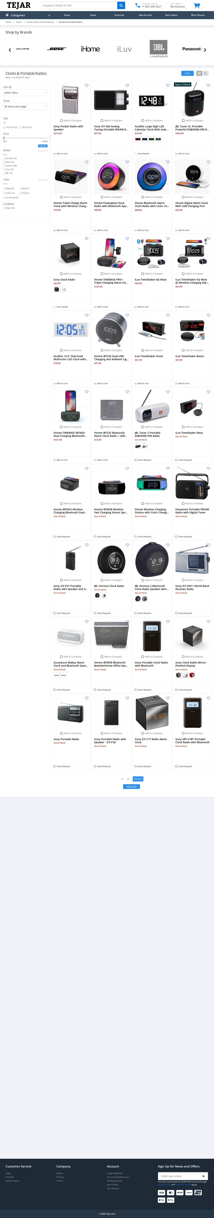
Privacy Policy (164, 1184)
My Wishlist (113, 1188)
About (59, 1173)
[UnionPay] (198, 1192)
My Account (180, 5)
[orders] (25, 92)
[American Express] (180, 1192)
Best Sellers (171, 14)
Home (67, 14)
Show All (131, 786)
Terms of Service (183, 1184)
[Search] (121, 5)
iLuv (9, 169)
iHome (11, 165)
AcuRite (11, 158)
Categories (18, 15)
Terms (59, 1181)
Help (8, 1173)
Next (137, 779)
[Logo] (18, 8)
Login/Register (115, 1173)
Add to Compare (72, 120)
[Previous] (9, 49)
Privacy (60, 1177)
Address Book (114, 1181)
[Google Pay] (171, 1200)
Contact (9, 1177)
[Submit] (203, 1176)
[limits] (25, 106)
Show (6, 101)
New (10, 208)
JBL (9, 173)
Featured (119, 14)
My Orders (113, 1185)
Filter (187, 73)
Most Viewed (197, 14)
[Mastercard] (171, 1192)
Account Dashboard (118, 1177)
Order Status (12, 1181)
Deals (93, 14)
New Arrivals (145, 14)
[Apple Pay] (162, 1200)
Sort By (7, 87)
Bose (10, 162)
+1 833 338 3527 (151, 6)
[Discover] (189, 1192)
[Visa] (162, 1192)
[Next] (205, 49)
